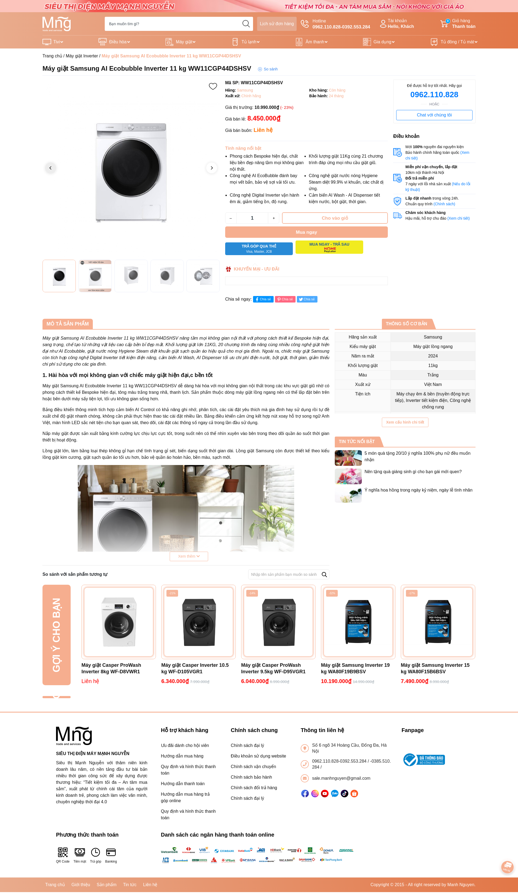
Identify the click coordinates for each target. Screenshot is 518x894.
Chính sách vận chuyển (253, 766)
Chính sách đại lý (247, 745)
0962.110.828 (434, 94)
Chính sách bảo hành (251, 777)
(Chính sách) (444, 204)
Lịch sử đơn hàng (277, 23)
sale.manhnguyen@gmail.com (341, 778)
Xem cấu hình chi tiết (405, 422)
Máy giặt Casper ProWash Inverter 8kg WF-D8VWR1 (111, 668)
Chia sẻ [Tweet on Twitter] (306, 299)
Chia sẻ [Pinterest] (284, 299)
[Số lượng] (252, 218)
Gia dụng (382, 42)
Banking (111, 855)
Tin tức (130, 884)
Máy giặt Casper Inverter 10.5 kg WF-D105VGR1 (195, 668)
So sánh (271, 69)
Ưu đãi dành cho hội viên (185, 745)
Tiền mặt (79, 855)
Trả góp (95, 855)
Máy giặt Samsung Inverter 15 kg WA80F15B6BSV (435, 668)
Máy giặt (184, 42)
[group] (131, 168)
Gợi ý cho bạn (56, 635)
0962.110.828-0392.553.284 (340, 761)
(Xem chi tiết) (458, 218)
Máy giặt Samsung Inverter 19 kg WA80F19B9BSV (355, 668)
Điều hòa (117, 42)
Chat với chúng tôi (434, 115)
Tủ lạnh (249, 42)
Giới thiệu (80, 884)
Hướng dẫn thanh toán (183, 783)
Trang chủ (52, 56)
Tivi (56, 42)
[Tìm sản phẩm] (179, 24)
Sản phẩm (106, 884)
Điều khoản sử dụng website (258, 756)
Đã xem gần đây (56, 697)
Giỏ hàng (458, 24)
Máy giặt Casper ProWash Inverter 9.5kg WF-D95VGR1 (273, 668)
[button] (211, 167)
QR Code (63, 855)
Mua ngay (306, 232)
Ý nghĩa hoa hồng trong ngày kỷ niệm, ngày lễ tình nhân (419, 490)
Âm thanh (315, 42)
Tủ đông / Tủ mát (457, 42)
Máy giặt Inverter (82, 56)
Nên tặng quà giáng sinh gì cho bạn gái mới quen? (413, 471)
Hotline (335, 24)
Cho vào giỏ (335, 218)
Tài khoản (396, 24)
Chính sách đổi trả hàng (254, 787)
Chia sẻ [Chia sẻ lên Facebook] (262, 299)
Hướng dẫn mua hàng (182, 756)
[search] (246, 24)
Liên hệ (150, 884)
